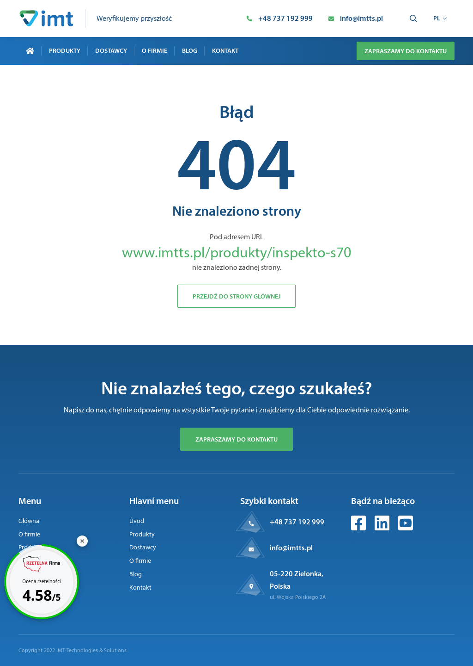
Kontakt (225, 50)
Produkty (64, 50)
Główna (28, 521)
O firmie (154, 50)
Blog (189, 50)
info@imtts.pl (291, 547)
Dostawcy (111, 50)
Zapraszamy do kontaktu (405, 51)
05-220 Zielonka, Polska (296, 580)
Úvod (136, 521)
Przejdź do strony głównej (236, 296)
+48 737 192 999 (297, 521)
